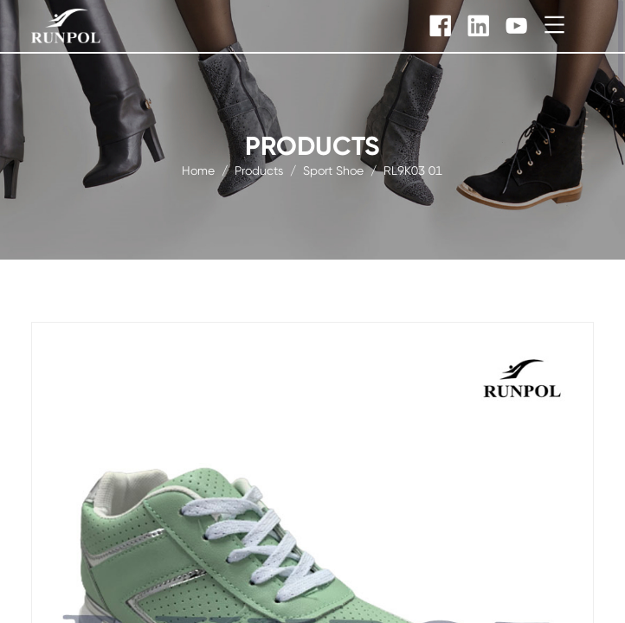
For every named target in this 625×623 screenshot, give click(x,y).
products (259, 170)
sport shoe (333, 170)
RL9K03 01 (412, 170)
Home (198, 170)
